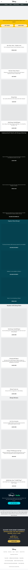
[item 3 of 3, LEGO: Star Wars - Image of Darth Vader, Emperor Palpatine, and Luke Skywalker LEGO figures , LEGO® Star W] (14, 474)
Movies (22, 4)
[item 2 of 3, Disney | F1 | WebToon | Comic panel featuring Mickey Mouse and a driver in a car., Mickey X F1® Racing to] (14, 444)
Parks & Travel (16, 4)
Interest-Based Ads (21, 563)
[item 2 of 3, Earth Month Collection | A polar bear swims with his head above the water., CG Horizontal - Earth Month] (14, 177)
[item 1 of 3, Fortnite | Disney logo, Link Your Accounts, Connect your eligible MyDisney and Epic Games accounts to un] (14, 415)
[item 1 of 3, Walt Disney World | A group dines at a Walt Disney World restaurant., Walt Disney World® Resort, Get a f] (14, 322)
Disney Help (9, 551)
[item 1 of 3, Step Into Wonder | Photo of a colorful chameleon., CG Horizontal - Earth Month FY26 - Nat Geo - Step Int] (14, 149)
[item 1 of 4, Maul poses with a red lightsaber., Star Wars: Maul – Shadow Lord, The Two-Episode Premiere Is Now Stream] (14, 40)
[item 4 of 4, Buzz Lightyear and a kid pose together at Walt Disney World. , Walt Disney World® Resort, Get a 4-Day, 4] (14, 117)
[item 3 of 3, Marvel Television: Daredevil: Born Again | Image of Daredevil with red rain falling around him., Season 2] (14, 290)
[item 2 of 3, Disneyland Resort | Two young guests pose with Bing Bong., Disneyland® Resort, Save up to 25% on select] (14, 352)
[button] (1, 1)
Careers (14, 551)
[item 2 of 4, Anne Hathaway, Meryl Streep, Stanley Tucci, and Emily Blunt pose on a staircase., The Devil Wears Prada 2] (14, 66)
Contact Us (17, 551)
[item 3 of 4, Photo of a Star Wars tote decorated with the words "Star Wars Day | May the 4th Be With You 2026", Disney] (14, 92)
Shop (11, 4)
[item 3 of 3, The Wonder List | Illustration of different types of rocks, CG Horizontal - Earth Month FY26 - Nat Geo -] (14, 205)
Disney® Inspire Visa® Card (14, 554)
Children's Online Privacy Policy (18, 560)
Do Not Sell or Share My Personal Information (10, 563)
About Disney (5, 551)
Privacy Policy (21, 558)
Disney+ (6, 4)
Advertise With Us (22, 551)
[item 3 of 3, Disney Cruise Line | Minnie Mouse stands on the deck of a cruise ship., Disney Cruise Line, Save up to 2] (14, 382)
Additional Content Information (13, 558)
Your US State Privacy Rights (9, 560)
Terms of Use (6, 558)
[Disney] (14, 2)
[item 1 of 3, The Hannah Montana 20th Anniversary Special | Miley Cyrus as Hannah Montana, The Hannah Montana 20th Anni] (14, 237)
